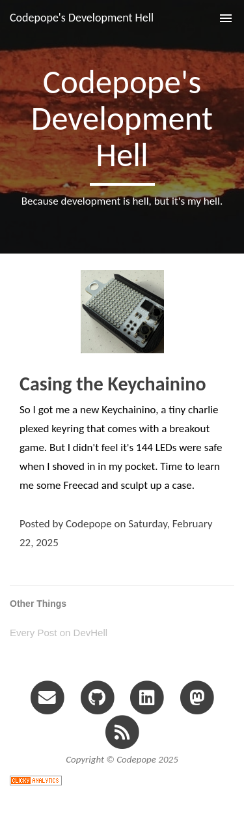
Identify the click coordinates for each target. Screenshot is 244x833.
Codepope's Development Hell (82, 17)
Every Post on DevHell (58, 632)
